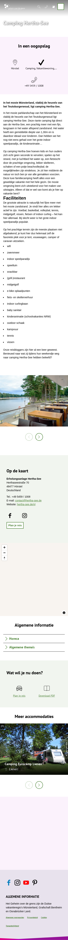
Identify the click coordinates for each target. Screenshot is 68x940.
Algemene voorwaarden (15, 917)
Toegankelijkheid (12, 926)
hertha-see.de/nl (26, 504)
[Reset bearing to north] (4, 558)
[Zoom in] (4, 547)
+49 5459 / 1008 (34, 85)
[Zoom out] (4, 552)
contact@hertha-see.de (28, 500)
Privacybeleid (32, 917)
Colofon (44, 917)
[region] (34, 579)
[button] (15, 525)
